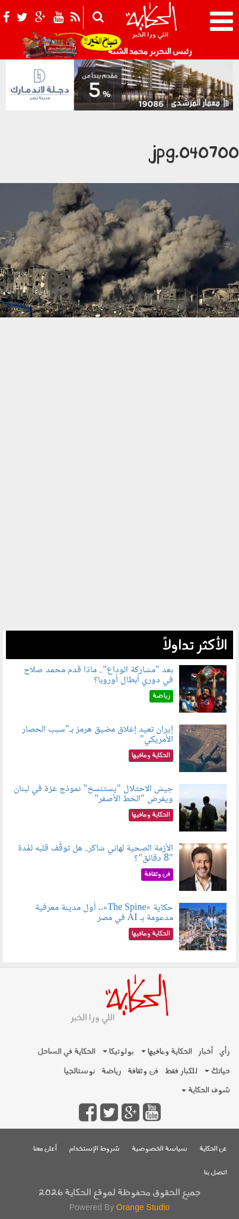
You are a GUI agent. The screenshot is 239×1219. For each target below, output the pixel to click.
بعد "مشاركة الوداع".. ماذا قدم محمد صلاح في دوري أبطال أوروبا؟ (98, 675)
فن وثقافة (143, 1071)
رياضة (111, 1071)
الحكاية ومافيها (166, 1051)
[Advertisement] (119, 511)
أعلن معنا (45, 1149)
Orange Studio (143, 1207)
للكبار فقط (180, 1071)
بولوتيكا (118, 1051)
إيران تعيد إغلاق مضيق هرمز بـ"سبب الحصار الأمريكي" (97, 735)
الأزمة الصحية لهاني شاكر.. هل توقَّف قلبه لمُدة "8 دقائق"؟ (95, 853)
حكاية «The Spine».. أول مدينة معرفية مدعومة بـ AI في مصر (104, 913)
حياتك (217, 1071)
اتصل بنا (215, 1173)
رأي (224, 1051)
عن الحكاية (213, 1149)
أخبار (205, 1051)
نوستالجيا (79, 1071)
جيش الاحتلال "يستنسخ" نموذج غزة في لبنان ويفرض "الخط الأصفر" (93, 794)
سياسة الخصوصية (159, 1149)
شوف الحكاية (205, 1090)
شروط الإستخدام (94, 1149)
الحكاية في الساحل (66, 1051)
